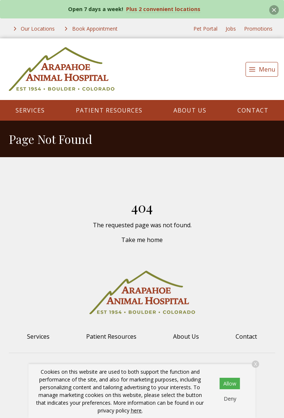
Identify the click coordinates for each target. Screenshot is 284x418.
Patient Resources (109, 110)
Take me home (142, 240)
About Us (189, 110)
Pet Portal (205, 28)
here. (137, 410)
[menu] (262, 69)
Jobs (231, 28)
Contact (252, 110)
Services (30, 110)
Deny (230, 398)
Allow (229, 383)
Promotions (258, 28)
